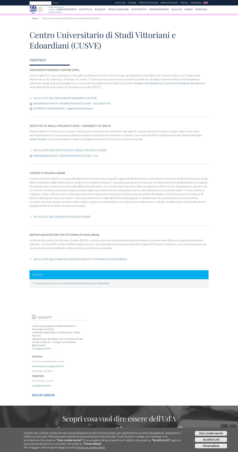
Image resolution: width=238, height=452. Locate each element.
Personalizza (211, 447)
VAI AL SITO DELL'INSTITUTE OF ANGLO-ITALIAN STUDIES (70, 150)
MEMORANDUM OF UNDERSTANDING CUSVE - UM (65, 155)
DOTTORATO (138, 9)
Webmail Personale (148, 2)
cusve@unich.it (41, 348)
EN (205, 3)
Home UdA (120, 2)
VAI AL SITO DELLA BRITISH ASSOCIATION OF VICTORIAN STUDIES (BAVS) (80, 259)
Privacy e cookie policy (90, 448)
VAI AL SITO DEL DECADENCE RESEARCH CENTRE (65, 98)
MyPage (132, 2)
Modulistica (196, 2)
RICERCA (100, 9)
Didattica (85, 9)
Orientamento (159, 9)
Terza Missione (118, 9)
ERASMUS (201, 9)
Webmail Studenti (169, 2)
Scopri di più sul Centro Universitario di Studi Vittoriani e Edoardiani (70, 283)
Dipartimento (67, 9)
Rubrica (184, 2)
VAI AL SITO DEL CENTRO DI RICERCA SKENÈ (62, 216)
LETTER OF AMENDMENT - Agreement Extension (63, 108)
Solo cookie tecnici (211, 434)
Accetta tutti (211, 441)
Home (35, 18)
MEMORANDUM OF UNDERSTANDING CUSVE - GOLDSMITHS (72, 103)
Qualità (177, 9)
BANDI (189, 9)
